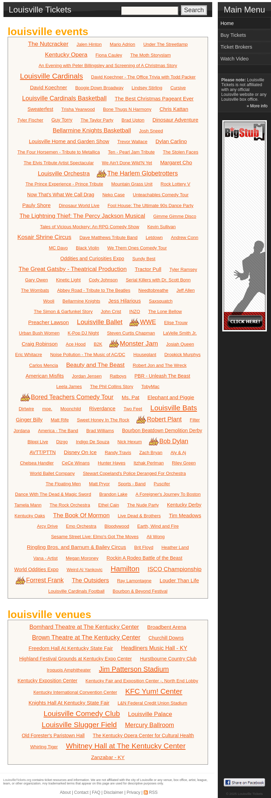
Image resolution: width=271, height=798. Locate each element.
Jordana (22, 430)
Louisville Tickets (250, 794)
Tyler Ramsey (183, 269)
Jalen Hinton (89, 44)
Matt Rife (60, 419)
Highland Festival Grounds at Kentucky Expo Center (75, 658)
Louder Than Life (179, 580)
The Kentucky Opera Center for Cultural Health (143, 735)
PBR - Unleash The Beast (162, 376)
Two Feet (132, 408)
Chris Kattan (174, 109)
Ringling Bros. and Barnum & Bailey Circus (76, 547)
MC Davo (58, 247)
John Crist (111, 311)
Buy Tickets (233, 35)
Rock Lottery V (175, 184)
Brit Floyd (143, 547)
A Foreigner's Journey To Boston (168, 494)
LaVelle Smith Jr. (180, 333)
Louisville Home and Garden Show (69, 141)
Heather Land (175, 547)
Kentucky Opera (66, 54)
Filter (195, 419)
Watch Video (235, 58)
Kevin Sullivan (161, 226)
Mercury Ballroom (149, 725)
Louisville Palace (150, 714)
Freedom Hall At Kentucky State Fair (71, 648)
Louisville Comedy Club (81, 713)
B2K (98, 344)
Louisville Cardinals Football (76, 591)
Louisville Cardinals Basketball (64, 98)
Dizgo (62, 441)
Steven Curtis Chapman (131, 333)
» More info (257, 106)
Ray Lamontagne (134, 580)
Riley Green (184, 463)
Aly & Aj (178, 452)
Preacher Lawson (48, 322)
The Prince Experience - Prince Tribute (64, 184)
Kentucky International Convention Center (75, 692)
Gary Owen (36, 279)
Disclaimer (113, 792)
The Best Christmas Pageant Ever (154, 98)
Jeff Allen (185, 290)
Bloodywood (116, 526)
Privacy (133, 792)
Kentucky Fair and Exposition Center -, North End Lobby (142, 680)
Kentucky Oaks (30, 515)
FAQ (96, 792)
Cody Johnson (103, 279)
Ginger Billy (29, 419)
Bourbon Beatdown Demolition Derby (162, 430)
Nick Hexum (130, 441)
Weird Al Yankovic (84, 569)
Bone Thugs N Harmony (127, 109)
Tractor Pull (148, 269)
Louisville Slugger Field (79, 725)
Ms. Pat (131, 397)
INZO (134, 311)
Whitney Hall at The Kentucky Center (125, 746)
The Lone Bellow (165, 311)
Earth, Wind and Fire (158, 526)
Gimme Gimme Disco (175, 216)
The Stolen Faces (180, 152)
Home (227, 23)
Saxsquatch (161, 301)
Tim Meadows (185, 515)
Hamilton (125, 569)
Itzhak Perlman (149, 463)
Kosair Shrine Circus (44, 237)
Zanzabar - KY (108, 757)
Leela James (69, 386)
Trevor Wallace (132, 141)
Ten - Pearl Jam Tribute (131, 152)
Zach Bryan (150, 452)
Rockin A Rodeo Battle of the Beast (144, 558)
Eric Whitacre (28, 354)
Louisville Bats (173, 408)
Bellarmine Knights (81, 301)
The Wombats (35, 290)
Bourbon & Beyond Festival (140, 591)
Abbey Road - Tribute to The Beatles (93, 290)
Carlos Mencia (43, 365)
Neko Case (113, 194)
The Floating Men (63, 483)
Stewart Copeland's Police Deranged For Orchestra (134, 473)
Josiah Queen (180, 344)
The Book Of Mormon (81, 515)
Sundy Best (144, 258)
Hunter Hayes (111, 463)
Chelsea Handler (37, 463)
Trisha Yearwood (78, 109)
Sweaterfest (40, 109)
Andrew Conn (184, 237)
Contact (81, 792)
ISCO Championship (174, 569)
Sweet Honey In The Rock (103, 419)
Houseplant (144, 354)
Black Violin (87, 247)
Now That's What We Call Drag (60, 194)
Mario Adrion (122, 44)
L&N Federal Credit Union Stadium (152, 703)
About (65, 792)
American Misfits (44, 376)
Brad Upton (132, 120)
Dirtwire (26, 408)
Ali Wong (156, 536)
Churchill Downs (166, 638)
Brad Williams (100, 430)
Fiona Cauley (108, 55)
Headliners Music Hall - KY (154, 648)
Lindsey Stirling (146, 87)
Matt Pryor (99, 483)
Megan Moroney (82, 558)
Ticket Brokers (236, 47)
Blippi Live (37, 441)
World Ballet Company (52, 473)
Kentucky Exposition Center (47, 680)
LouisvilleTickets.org (17, 780)
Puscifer (162, 483)
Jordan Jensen (87, 376)
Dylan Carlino (171, 141)
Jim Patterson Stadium (134, 669)
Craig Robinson (39, 344)
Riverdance (102, 408)
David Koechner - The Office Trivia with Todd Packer (143, 77)
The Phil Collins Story (111, 386)
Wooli (48, 301)
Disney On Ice (80, 452)
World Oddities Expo (36, 569)
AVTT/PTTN (43, 452)
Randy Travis (118, 452)
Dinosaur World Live (79, 205)
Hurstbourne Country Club (168, 658)
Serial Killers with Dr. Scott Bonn (158, 279)
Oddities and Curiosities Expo (92, 258)
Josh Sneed (151, 130)
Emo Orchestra (81, 526)
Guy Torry (61, 120)
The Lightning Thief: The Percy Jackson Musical (82, 216)
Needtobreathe (153, 290)
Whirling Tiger (44, 746)
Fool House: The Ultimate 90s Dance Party (150, 205)
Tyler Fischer (30, 120)
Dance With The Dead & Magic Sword (53, 494)
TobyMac (150, 386)
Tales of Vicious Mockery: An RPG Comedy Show (89, 226)
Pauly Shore (36, 205)
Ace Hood (76, 344)
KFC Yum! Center (153, 691)
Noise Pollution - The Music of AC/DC (87, 354)
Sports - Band (132, 483)
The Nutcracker (48, 44)
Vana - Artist (45, 558)
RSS (153, 792)
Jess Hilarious (124, 301)
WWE (143, 322)
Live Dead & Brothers (139, 515)
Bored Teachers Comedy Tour (67, 397)
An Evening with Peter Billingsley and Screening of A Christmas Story (108, 65)
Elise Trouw (176, 322)
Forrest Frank (40, 580)
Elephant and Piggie (171, 397)
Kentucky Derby (184, 505)
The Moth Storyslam (150, 55)
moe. (47, 408)
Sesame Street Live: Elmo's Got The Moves (95, 536)
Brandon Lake (113, 494)
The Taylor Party (96, 120)
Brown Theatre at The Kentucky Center (86, 637)
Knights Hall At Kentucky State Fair (69, 703)
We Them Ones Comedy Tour (137, 247)
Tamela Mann (27, 505)
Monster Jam (134, 343)
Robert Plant (159, 419)
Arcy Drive (47, 526)
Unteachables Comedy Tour (161, 194)
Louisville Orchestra (64, 173)
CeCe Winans (76, 463)
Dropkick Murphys (182, 354)
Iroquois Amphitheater (68, 670)
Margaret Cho (176, 162)
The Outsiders (90, 580)
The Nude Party (143, 505)
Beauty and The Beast (95, 365)
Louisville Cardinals (51, 76)
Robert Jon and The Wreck (159, 365)
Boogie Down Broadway (99, 87)
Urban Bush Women (39, 333)
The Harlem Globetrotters (138, 173)
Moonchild (70, 408)
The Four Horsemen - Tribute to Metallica (58, 152)
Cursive (178, 87)
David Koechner (48, 87)
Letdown (154, 237)
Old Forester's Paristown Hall (53, 735)
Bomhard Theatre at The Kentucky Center (84, 627)
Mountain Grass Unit (132, 184)
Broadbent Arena (166, 627)
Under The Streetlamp (165, 44)
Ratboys (118, 376)
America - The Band (58, 430)
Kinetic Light (68, 279)
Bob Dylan (169, 441)
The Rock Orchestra (70, 505)
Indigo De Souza (92, 441)
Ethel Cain (108, 505)
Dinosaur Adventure (175, 120)
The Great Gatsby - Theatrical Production (73, 269)
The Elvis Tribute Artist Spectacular (59, 162)
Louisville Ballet (99, 322)
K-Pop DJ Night (83, 333)
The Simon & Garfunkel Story (63, 311)
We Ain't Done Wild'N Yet (127, 162)
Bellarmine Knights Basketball (92, 130)
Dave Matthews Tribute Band (108, 237)
